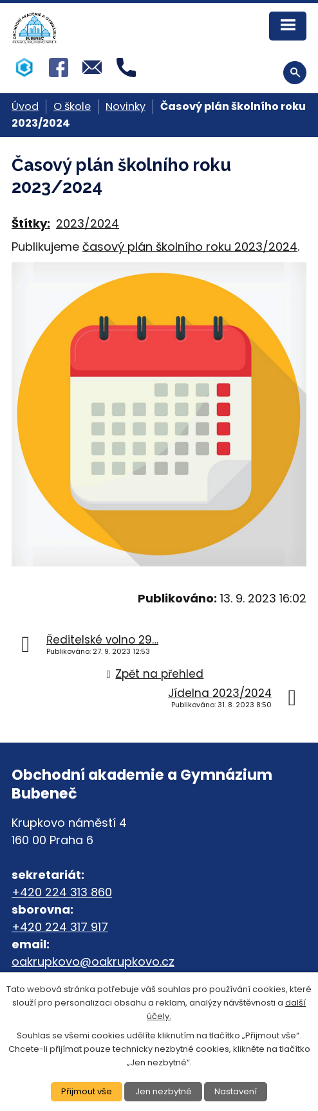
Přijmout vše (86, 1091)
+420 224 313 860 (62, 892)
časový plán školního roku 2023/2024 (189, 247)
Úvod (25, 106)
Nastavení (235, 1091)
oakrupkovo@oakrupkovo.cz (93, 961)
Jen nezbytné (163, 1091)
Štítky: (31, 223)
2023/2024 (87, 223)
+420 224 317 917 (60, 927)
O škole (72, 106)
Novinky (125, 106)
